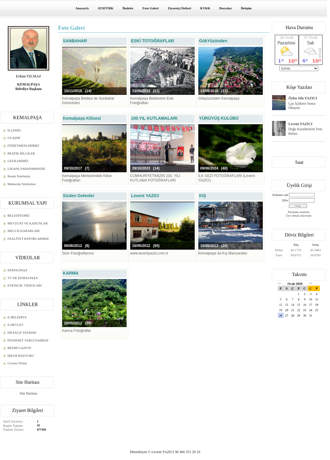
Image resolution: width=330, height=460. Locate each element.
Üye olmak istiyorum (298, 215)
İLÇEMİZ (14, 130)
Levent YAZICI (300, 124)
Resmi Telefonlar (19, 176)
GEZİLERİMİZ (18, 161)
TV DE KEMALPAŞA (23, 278)
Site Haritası (29, 393)
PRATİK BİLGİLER (21, 153)
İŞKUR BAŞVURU (21, 355)
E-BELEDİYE (17, 317)
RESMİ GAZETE (19, 348)
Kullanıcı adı (280, 195)
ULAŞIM (14, 138)
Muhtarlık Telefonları (22, 184)
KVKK (205, 8)
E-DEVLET (15, 324)
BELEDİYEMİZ (19, 215)
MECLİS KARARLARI (24, 231)
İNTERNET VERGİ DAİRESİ (28, 340)
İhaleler (128, 8)
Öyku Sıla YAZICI (302, 98)
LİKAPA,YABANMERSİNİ (26, 168)
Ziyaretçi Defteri (179, 8)
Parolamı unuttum (299, 212)
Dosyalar (225, 8)
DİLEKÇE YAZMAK (22, 332)
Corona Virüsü (17, 363)
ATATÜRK (106, 8)
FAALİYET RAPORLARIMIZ (28, 238)
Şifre (285, 200)
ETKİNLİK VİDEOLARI (25, 285)
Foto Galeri (150, 8)
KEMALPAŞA (17, 270)
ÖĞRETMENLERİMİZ (23, 145)
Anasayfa (82, 8)
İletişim (246, 8)
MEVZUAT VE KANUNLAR (28, 223)
